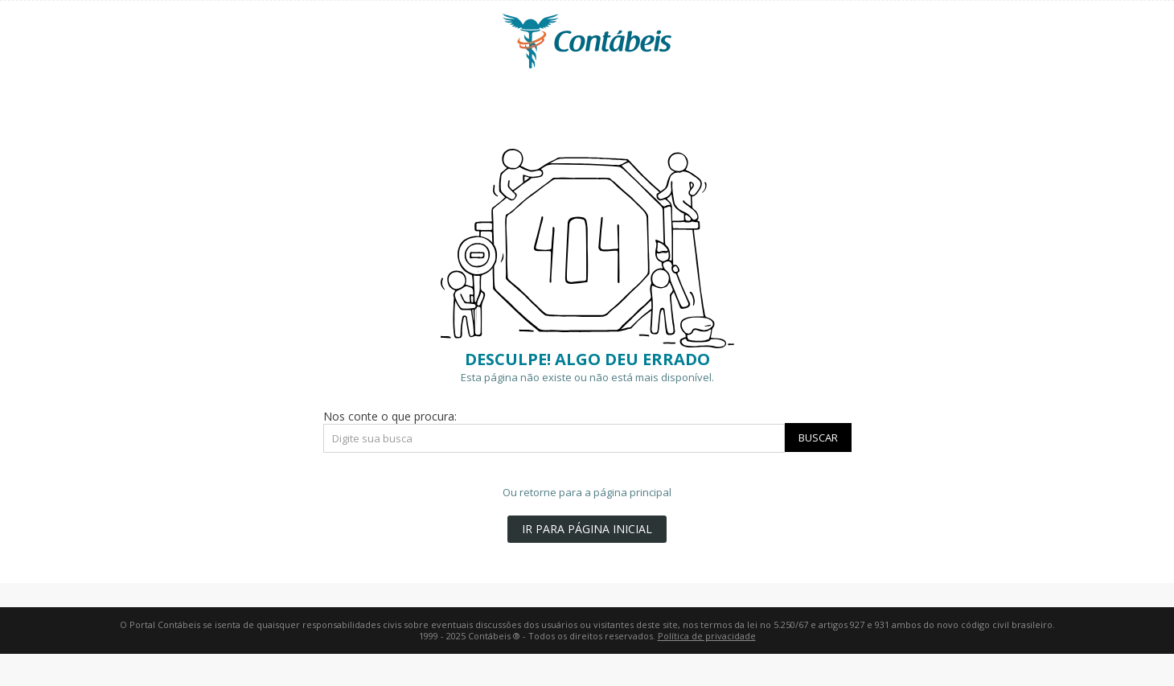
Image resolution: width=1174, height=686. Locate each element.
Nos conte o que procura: (390, 416)
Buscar (818, 437)
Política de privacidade (707, 636)
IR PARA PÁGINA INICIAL (587, 528)
